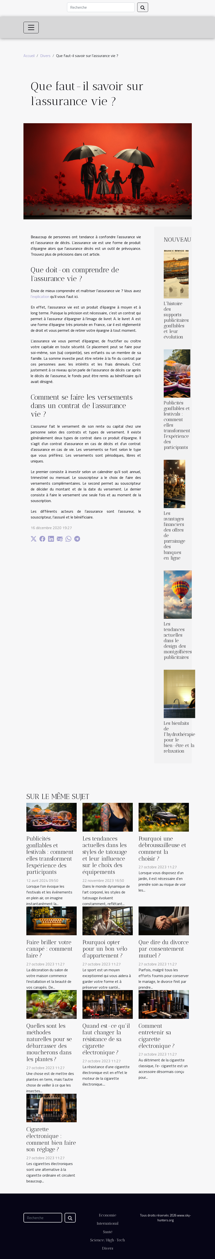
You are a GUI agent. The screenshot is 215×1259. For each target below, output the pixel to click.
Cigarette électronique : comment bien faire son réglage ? (51, 1139)
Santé (107, 1232)
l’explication (40, 296)
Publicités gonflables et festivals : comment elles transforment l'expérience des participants (50, 855)
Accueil (29, 55)
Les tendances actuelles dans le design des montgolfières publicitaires (178, 640)
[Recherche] (101, 7)
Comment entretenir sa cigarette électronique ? (157, 1035)
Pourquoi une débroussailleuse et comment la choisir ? (162, 848)
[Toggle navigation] (31, 27)
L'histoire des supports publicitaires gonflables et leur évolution (176, 320)
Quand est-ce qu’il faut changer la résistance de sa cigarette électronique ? (106, 1039)
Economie (107, 1215)
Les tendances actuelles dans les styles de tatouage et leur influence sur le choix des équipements (104, 855)
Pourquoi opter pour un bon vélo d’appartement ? (104, 949)
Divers (45, 55)
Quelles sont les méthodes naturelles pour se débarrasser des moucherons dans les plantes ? (49, 1042)
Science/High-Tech (107, 1240)
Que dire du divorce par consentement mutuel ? (164, 949)
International (108, 1223)
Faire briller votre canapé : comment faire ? (49, 949)
